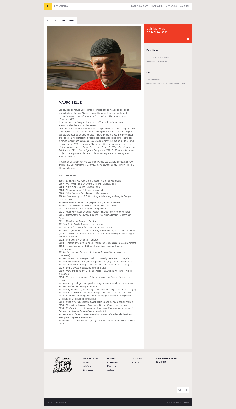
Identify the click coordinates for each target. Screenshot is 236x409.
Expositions (137, 359)
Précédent (48, 20)
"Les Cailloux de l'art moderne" (159, 57)
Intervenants (112, 362)
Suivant (55, 20)
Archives (135, 362)
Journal (184, 6)
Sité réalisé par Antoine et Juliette (176, 402)
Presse (86, 362)
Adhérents (87, 366)
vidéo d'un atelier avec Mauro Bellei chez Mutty (165, 84)
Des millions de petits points (158, 61)
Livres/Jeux (157, 6)
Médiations (171, 6)
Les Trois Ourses (48, 6)
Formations (112, 366)
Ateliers (110, 370)
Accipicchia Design (154, 80)
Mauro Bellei (68, 20)
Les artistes (61, 6)
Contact (162, 362)
